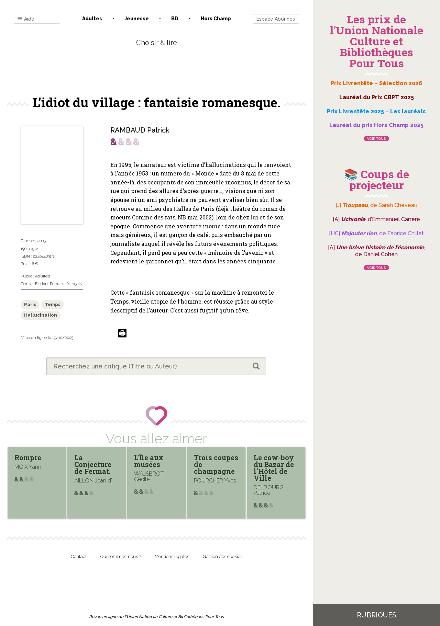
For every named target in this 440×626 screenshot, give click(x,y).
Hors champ (216, 18)
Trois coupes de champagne (216, 464)
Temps (52, 304)
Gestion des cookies (222, 556)
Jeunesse (136, 18)
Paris (30, 304)
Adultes (92, 18)
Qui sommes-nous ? (120, 556)
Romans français (66, 283)
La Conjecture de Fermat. (92, 464)
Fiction (41, 283)
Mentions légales (172, 556)
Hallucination (40, 315)
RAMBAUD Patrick (139, 130)
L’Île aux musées (148, 461)
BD (174, 18)
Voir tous (376, 138)
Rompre (27, 457)
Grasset (28, 240)
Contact (79, 556)
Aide (26, 19)
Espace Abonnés (275, 19)
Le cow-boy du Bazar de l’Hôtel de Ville (274, 467)
